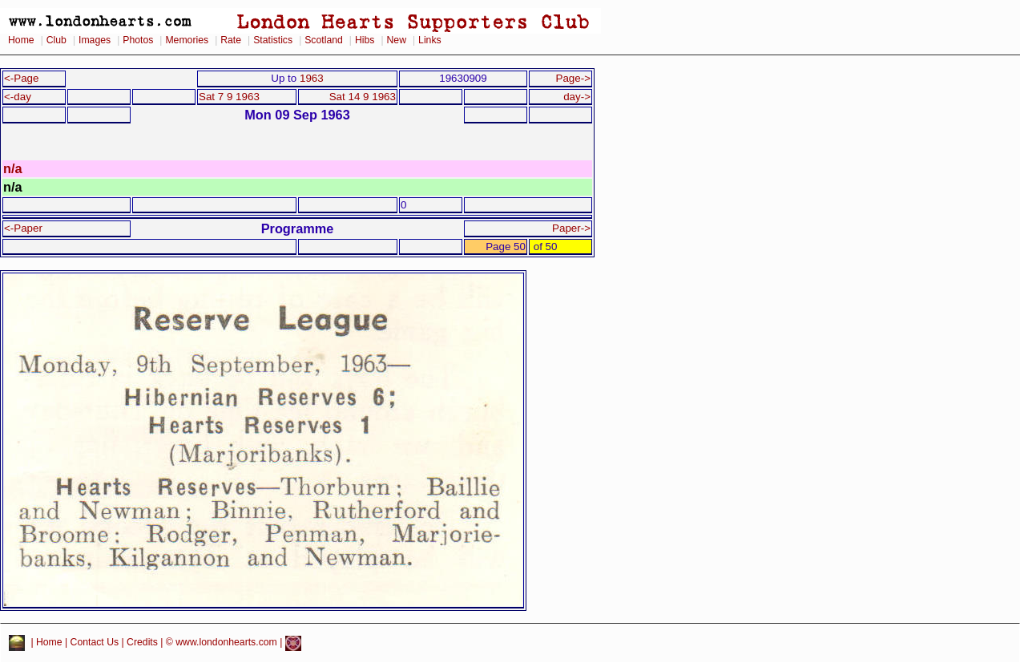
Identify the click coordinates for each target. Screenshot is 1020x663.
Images (95, 40)
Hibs (364, 40)
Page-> (573, 78)
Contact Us (95, 643)
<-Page (21, 78)
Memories (186, 40)
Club (56, 40)
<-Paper (23, 228)
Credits (142, 643)
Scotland (323, 40)
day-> (577, 97)
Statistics (272, 40)
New (396, 40)
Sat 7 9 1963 (229, 97)
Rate (230, 40)
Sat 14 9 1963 (362, 97)
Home (21, 40)
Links (429, 40)
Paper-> (571, 228)
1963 (312, 78)
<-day (17, 97)
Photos (138, 40)
